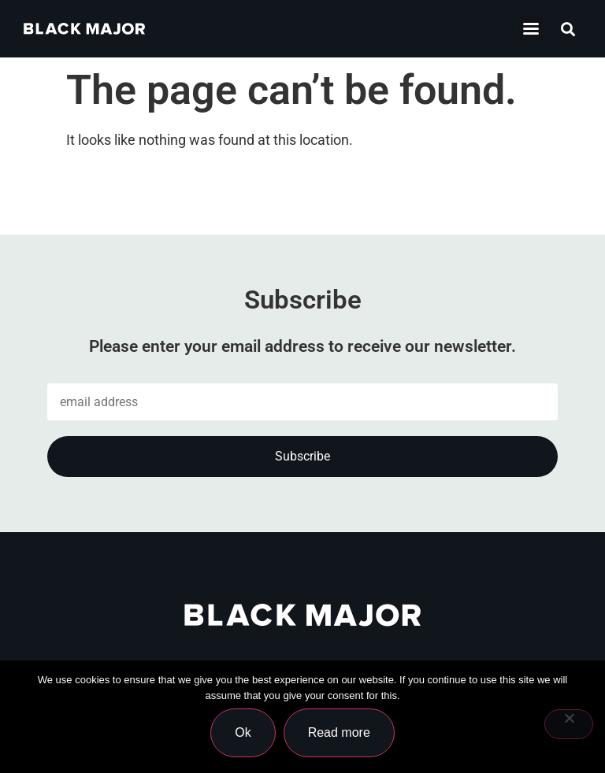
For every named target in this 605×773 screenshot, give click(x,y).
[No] (568, 724)
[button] (568, 29)
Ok (243, 732)
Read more (339, 732)
